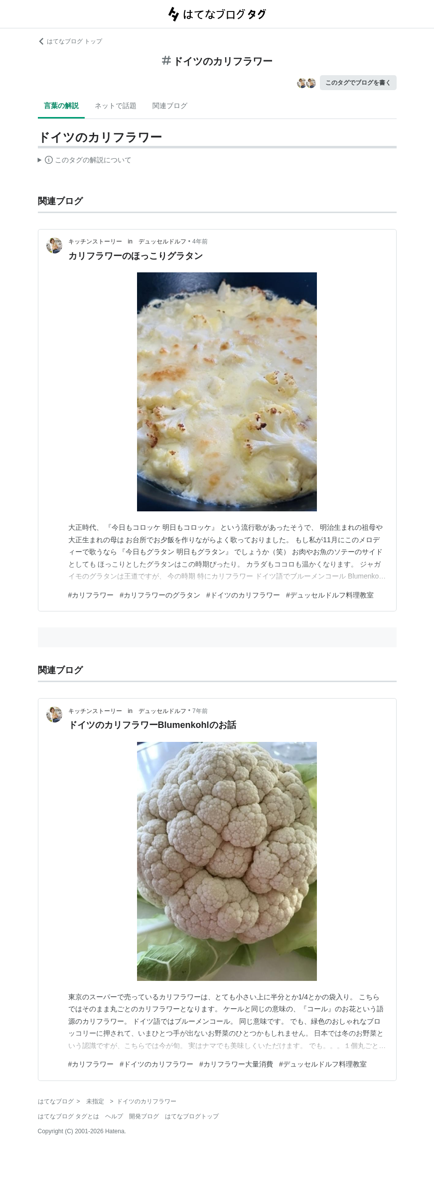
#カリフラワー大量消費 (236, 1064)
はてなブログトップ (192, 1116)
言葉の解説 (61, 106)
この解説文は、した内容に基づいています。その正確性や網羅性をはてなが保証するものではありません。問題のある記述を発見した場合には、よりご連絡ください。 (85, 161)
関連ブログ (169, 106)
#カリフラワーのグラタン (160, 595)
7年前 (200, 711)
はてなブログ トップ (70, 41)
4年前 (200, 241)
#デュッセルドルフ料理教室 (330, 595)
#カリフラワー (91, 595)
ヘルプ (114, 1116)
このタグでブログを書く (358, 82)
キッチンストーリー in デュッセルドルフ (127, 241)
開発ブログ (144, 1116)
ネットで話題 (116, 106)
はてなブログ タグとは (68, 1116)
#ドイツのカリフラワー (243, 595)
